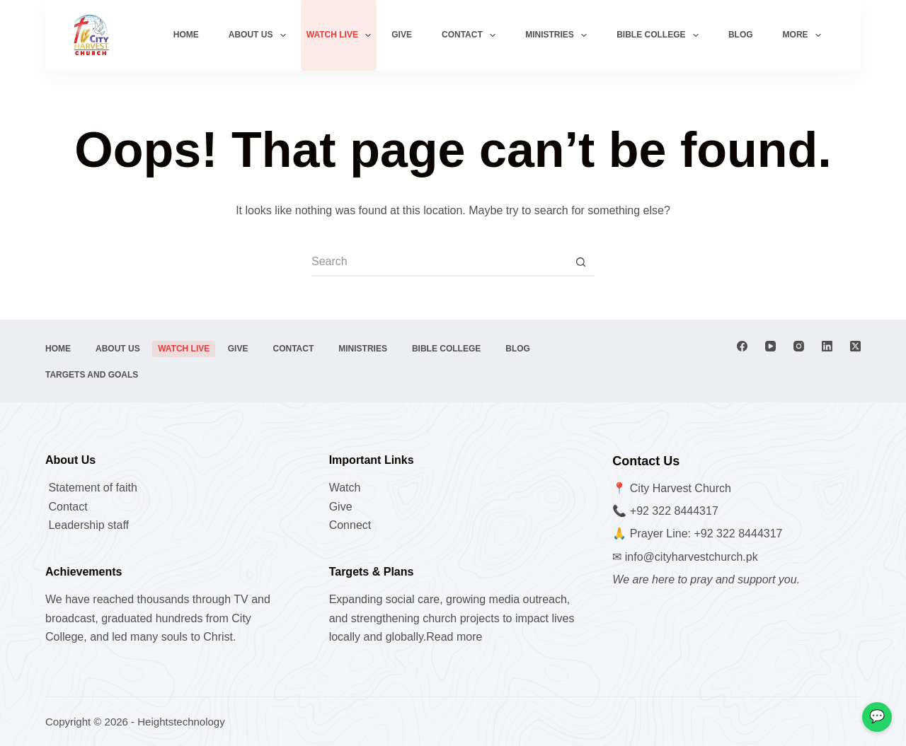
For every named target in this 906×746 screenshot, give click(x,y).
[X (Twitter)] (855, 346)
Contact (471, 35)
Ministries (558, 35)
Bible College (660, 35)
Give (401, 35)
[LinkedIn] (827, 346)
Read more (454, 637)
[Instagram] (798, 346)
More (805, 35)
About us (260, 35)
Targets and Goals (91, 375)
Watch (345, 488)
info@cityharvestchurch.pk (691, 557)
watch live (341, 35)
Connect (350, 525)
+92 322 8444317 (674, 511)
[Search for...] (438, 262)
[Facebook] (742, 346)
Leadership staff (87, 525)
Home (186, 35)
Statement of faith (91, 488)
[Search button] (580, 262)
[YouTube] (770, 346)
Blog (740, 35)
